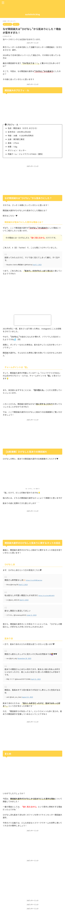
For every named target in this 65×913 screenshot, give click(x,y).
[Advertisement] (32, 180)
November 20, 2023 (24, 658)
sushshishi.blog (32, 14)
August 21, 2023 (27, 697)
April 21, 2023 (36, 679)
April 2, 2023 (37, 264)
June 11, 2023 (31, 615)
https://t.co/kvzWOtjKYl (48, 595)
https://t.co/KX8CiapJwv (36, 580)
